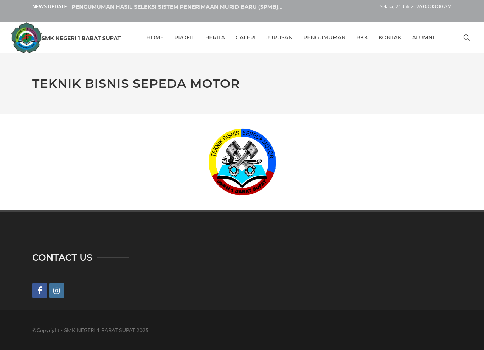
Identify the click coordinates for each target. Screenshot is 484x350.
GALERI (246, 37)
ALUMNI (423, 37)
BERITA (215, 37)
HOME (155, 37)
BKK (362, 37)
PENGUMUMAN (324, 37)
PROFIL (184, 37)
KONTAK (390, 37)
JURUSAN (279, 37)
